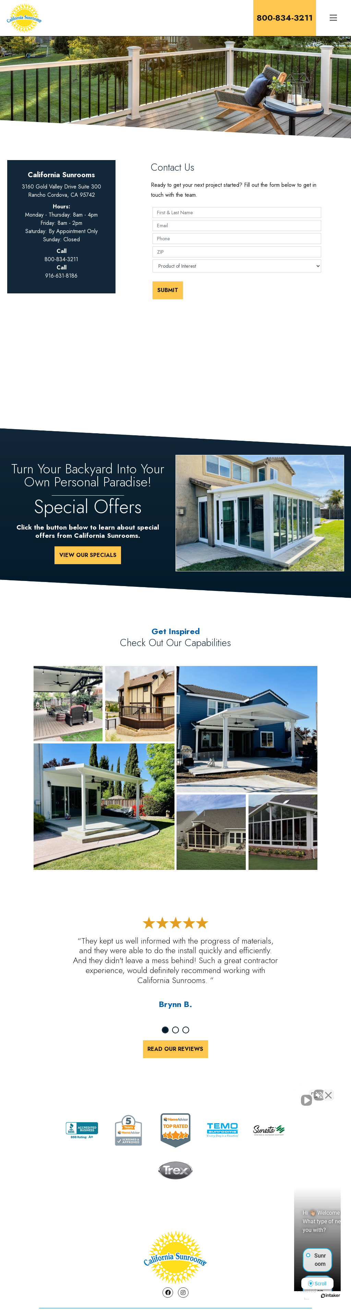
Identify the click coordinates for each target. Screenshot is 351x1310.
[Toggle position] (313, 1090)
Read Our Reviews (175, 1049)
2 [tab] (175, 1030)
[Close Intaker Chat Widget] (328, 1090)
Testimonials (187, 1274)
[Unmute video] (229, 1090)
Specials (144, 1274)
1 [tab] (165, 1030)
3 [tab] (186, 1030)
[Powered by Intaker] (292, 1296)
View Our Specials (88, 555)
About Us (59, 1274)
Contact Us (102, 1274)
